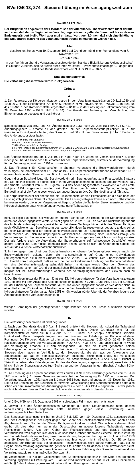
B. (69, 317)
